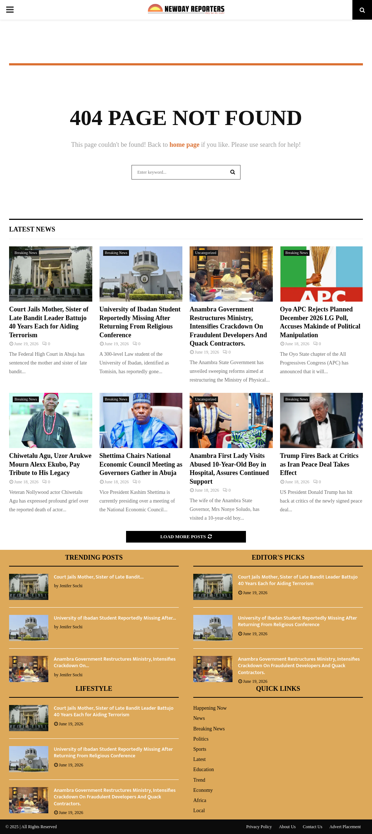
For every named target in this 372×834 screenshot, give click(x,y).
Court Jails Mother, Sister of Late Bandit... (98, 577)
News (199, 718)
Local (199, 810)
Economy (203, 790)
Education (203, 769)
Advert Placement (345, 826)
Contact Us (313, 826)
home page (184, 144)
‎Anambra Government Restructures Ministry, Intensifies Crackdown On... (114, 662)
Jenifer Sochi (71, 585)
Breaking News (26, 253)
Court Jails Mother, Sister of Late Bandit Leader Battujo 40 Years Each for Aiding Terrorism (297, 580)
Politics (201, 739)
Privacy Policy (259, 826)
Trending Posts (94, 557)
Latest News (32, 229)
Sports (199, 749)
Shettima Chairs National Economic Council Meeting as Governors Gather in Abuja (141, 464)
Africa (199, 800)
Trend (199, 780)
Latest (199, 759)
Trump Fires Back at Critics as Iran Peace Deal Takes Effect (319, 464)
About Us (287, 826)
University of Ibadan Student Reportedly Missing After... (115, 618)
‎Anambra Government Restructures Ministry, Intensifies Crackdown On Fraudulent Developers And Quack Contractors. (228, 326)
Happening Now (210, 708)
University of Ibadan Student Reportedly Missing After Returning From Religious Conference (297, 621)
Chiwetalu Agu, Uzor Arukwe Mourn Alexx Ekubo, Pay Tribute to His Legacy (50, 464)
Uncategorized (205, 253)
